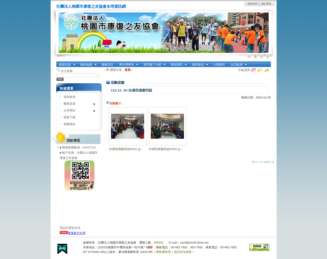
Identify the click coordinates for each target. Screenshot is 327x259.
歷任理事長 (127, 65)
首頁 (128, 70)
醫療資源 (77, 104)
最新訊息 (65, 65)
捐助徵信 (198, 65)
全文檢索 (67, 71)
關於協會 (87, 65)
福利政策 (69, 97)
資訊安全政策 (183, 252)
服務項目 (107, 64)
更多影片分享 (73, 233)
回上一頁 (257, 162)
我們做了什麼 (153, 65)
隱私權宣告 (163, 252)
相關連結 (69, 124)
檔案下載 (69, 117)
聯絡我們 (253, 3)
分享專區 (77, 111)
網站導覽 (266, 3)
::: (57, 63)
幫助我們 (177, 65)
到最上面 (268, 162)
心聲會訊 (219, 64)
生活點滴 (237, 65)
